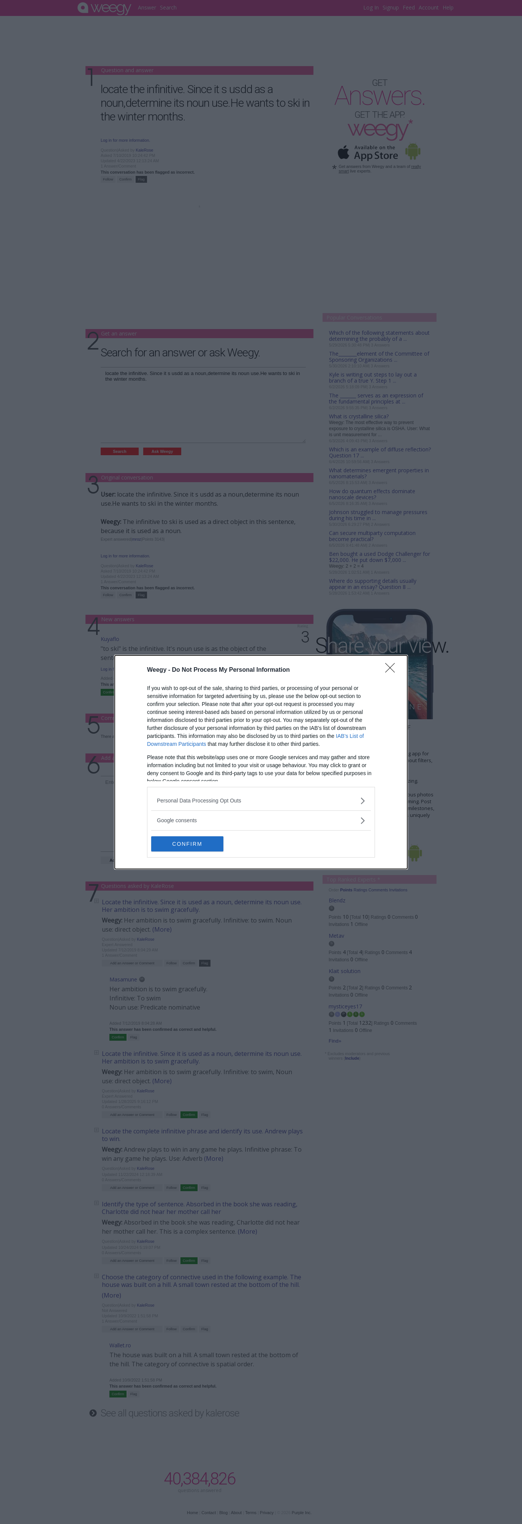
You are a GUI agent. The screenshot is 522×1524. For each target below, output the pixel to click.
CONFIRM (187, 843)
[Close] (392, 670)
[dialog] (261, 762)
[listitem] (261, 801)
